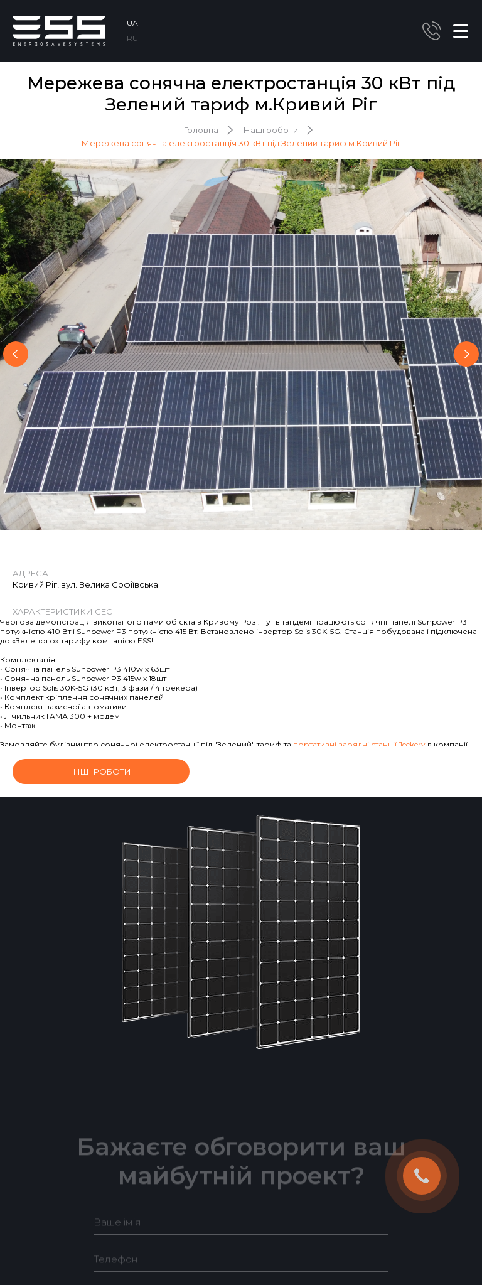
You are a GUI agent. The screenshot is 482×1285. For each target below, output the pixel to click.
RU (132, 38)
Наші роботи (271, 130)
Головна (201, 130)
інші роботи (101, 771)
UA (132, 23)
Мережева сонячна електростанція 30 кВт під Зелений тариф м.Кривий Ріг (241, 143)
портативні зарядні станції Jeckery (359, 744)
